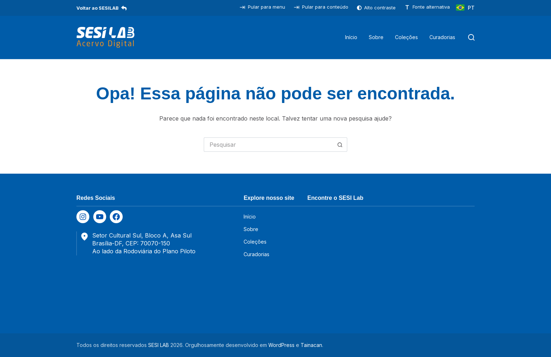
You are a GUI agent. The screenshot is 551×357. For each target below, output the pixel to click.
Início (351, 37)
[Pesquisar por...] (268, 144)
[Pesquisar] (471, 37)
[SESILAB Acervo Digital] (105, 37)
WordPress (281, 345)
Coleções (406, 37)
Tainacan (311, 345)
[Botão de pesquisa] (340, 144)
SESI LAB (158, 345)
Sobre (376, 37)
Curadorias (442, 37)
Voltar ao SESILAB (101, 8)
